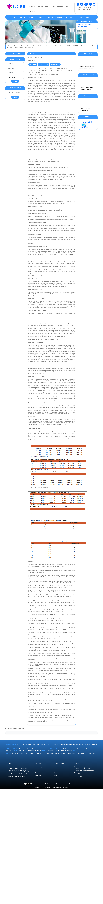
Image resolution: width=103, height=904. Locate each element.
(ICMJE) (74, 750)
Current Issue (38, 772)
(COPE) (16, 750)
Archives (56, 767)
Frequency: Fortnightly (83, 28)
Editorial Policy (38, 767)
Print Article (32, 64)
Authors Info (38, 769)
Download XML (43, 64)
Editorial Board (57, 772)
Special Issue (38, 775)
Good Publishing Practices (51, 748)
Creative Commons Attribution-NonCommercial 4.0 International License (62, 783)
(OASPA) (43, 750)
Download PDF (55, 64)
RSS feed (88, 124)
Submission (57, 769)
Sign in (12, 53)
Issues (40, 17)
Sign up (18, 53)
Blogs (55, 775)
